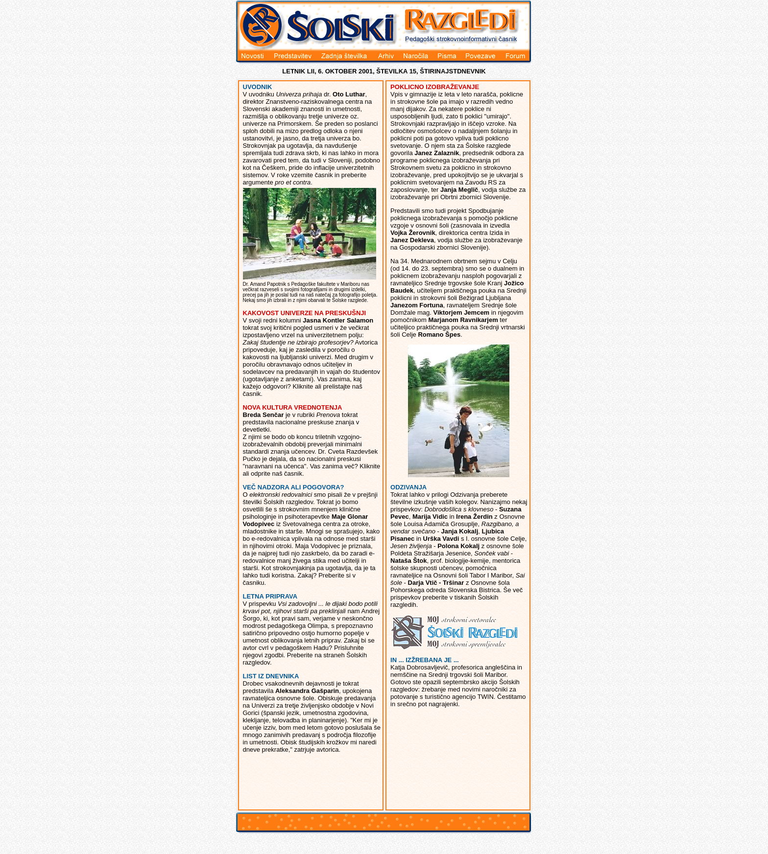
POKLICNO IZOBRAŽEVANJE (434, 87)
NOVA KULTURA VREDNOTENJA (292, 407)
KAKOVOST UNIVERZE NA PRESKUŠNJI (304, 313)
